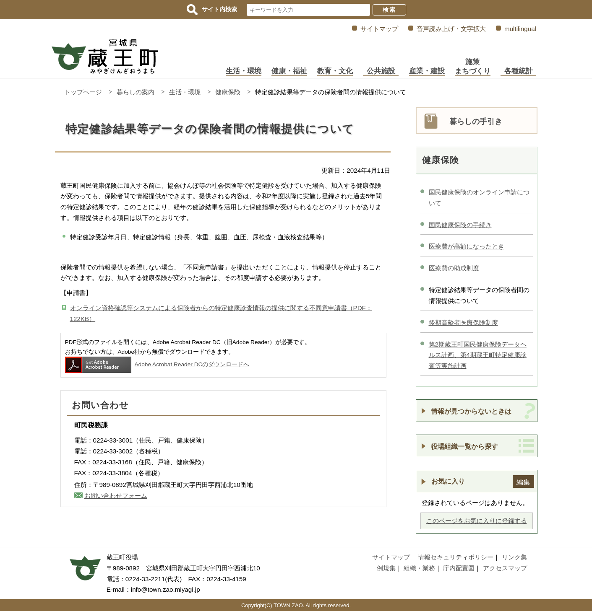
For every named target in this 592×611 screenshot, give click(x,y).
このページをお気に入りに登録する (476, 520)
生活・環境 (243, 71)
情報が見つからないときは (471, 411)
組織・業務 (419, 568)
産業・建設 (427, 71)
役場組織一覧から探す (464, 446)
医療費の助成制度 (454, 268)
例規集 (386, 568)
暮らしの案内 (135, 92)
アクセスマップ (505, 568)
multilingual (520, 28)
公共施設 (381, 71)
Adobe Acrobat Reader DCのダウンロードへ (157, 364)
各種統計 (518, 71)
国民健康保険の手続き (460, 224)
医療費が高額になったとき (466, 246)
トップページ (83, 92)
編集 (523, 482)
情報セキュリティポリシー (455, 557)
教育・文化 (335, 71)
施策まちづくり (472, 66)
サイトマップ (379, 28)
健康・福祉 (289, 71)
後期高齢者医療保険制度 (463, 322)
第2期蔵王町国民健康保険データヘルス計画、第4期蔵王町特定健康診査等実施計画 (478, 355)
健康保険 (227, 92)
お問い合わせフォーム (115, 495)
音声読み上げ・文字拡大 (451, 28)
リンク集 (514, 557)
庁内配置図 (459, 568)
